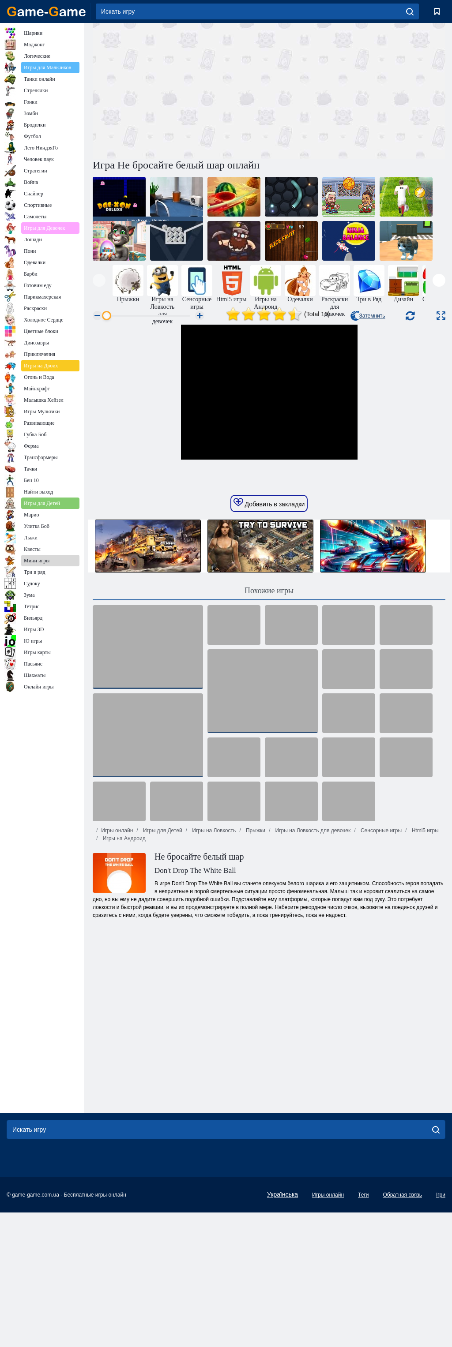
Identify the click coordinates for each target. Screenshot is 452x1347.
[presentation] (99, 280)
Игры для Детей (162, 965)
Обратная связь (402, 1329)
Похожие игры (269, 725)
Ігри (440, 1329)
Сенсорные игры (380, 965)
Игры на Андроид (123, 973)
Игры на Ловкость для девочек (312, 965)
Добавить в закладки (269, 637)
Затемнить (367, 316)
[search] (409, 11)
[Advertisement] (181, 89)
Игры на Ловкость (213, 965)
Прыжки (255, 965)
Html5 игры (424, 965)
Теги (363, 1329)
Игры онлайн (117, 965)
